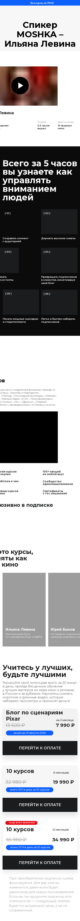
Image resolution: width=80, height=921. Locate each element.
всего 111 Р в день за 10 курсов (29, 789)
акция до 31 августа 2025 (30, 732)
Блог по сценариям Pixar (34, 715)
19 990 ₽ (63, 782)
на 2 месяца (65, 720)
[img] (24, 609)
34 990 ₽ (63, 840)
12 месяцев (60, 829)
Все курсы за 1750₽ (42, 3)
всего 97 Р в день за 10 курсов (30, 847)
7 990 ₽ (65, 725)
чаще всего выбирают (22, 822)
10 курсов (20, 829)
